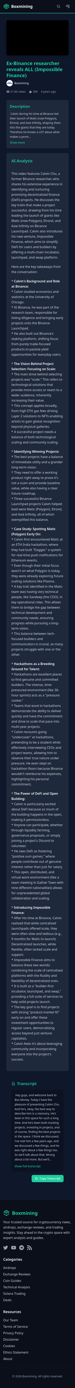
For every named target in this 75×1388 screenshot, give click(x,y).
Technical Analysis (16, 1287)
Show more (17, 142)
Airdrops (9, 1268)
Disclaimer (11, 1339)
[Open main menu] (68, 6)
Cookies (9, 1346)
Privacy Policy (13, 1333)
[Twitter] (5, 1247)
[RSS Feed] (29, 1247)
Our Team (10, 1320)
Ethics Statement (15, 1352)
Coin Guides (12, 1280)
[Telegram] (21, 1247)
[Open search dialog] (58, 6)
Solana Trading (14, 1293)
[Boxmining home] (18, 6)
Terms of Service (15, 1326)
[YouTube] (13, 1247)
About (7, 1359)
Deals (7, 1300)
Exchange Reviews (16, 1274)
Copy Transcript (47, 1178)
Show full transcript (28, 1166)
